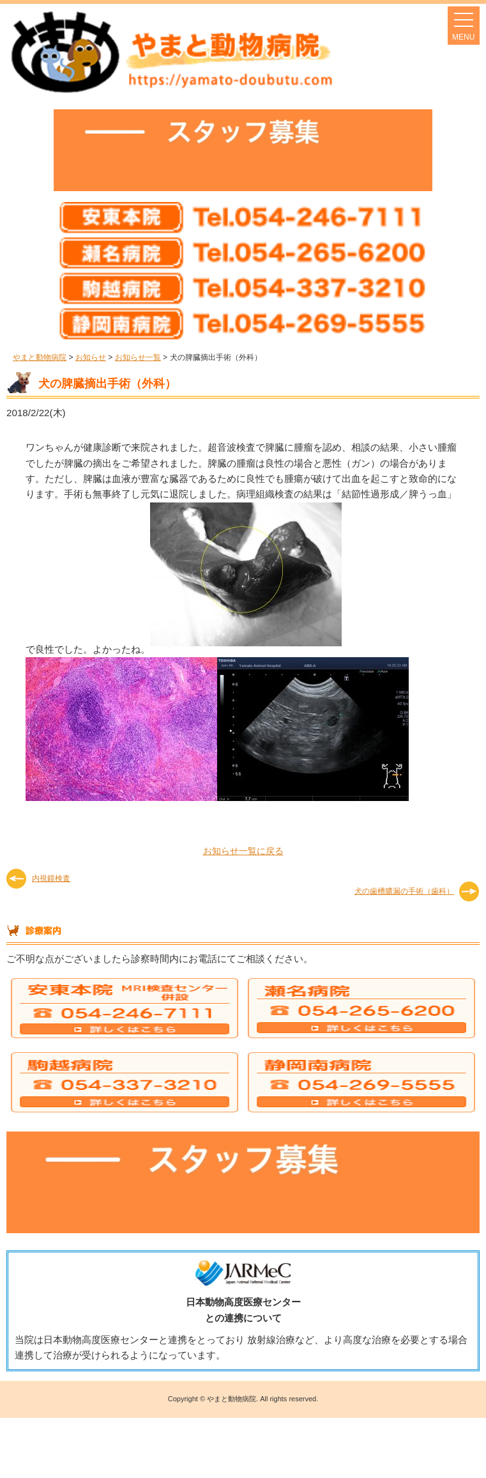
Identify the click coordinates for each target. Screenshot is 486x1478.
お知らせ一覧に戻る (243, 851)
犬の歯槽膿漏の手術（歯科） (404, 891)
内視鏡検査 (51, 878)
